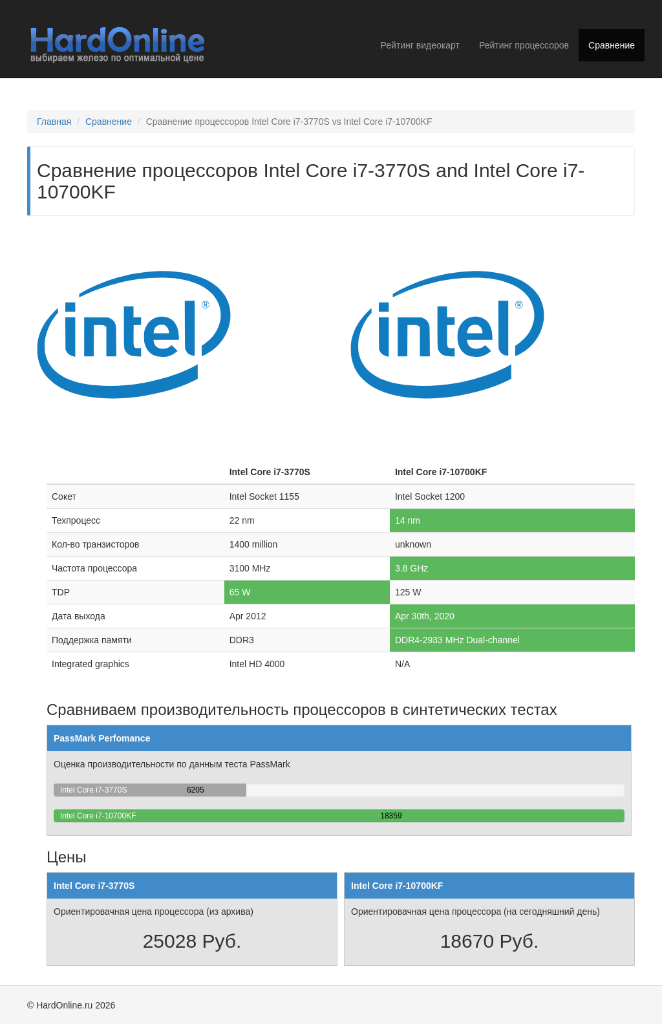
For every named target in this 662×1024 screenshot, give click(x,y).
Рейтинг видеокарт (420, 45)
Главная (54, 121)
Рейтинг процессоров (524, 45)
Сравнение (611, 45)
